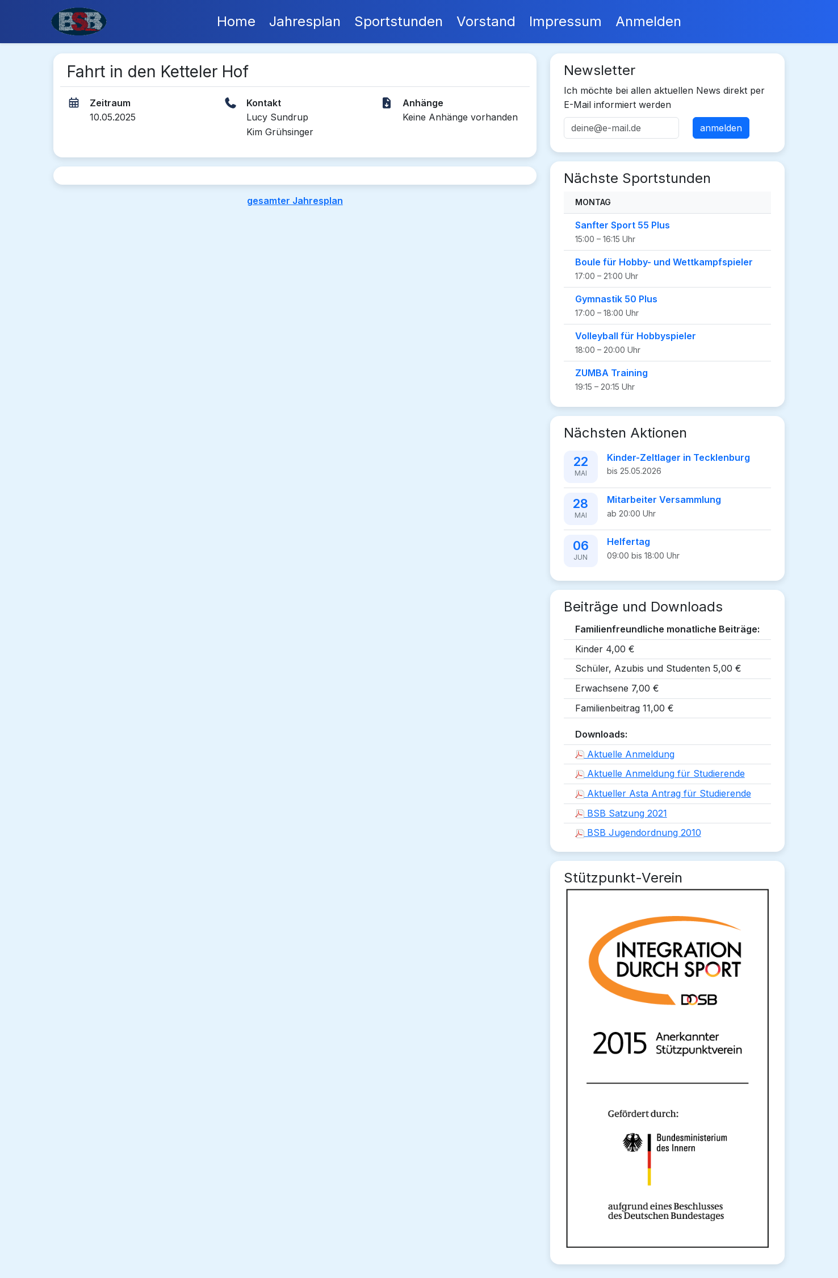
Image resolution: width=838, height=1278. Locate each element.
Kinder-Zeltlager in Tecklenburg (678, 457)
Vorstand (486, 21)
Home (236, 21)
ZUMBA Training (611, 372)
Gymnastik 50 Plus (616, 299)
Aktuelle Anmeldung (624, 754)
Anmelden (648, 21)
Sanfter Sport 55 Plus (622, 225)
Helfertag (628, 541)
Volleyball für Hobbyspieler (635, 336)
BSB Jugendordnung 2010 (638, 832)
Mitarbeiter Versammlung (664, 499)
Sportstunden (398, 21)
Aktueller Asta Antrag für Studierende (663, 793)
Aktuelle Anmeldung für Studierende (660, 773)
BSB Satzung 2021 (621, 813)
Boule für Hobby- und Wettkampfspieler (664, 262)
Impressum (565, 21)
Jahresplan (305, 21)
